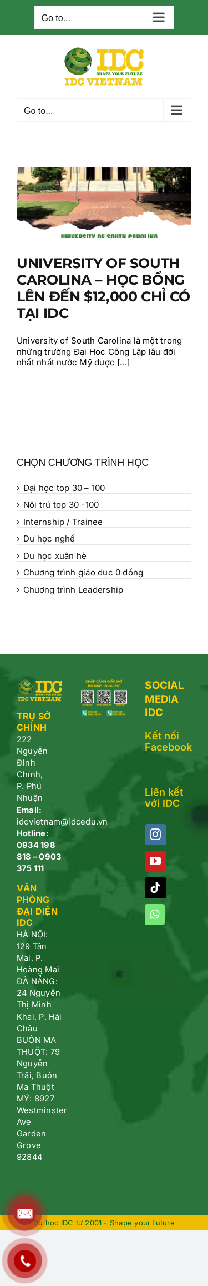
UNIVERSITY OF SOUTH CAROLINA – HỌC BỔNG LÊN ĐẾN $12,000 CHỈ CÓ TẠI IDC (103, 288)
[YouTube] (155, 861)
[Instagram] (155, 834)
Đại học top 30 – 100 (64, 488)
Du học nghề (49, 538)
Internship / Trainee (63, 522)
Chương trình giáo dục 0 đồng (83, 572)
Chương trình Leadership (73, 589)
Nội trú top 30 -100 (61, 504)
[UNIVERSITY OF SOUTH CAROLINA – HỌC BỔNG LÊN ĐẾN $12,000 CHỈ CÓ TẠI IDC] (104, 202)
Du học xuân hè (55, 555)
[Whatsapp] (154, 914)
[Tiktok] (155, 887)
